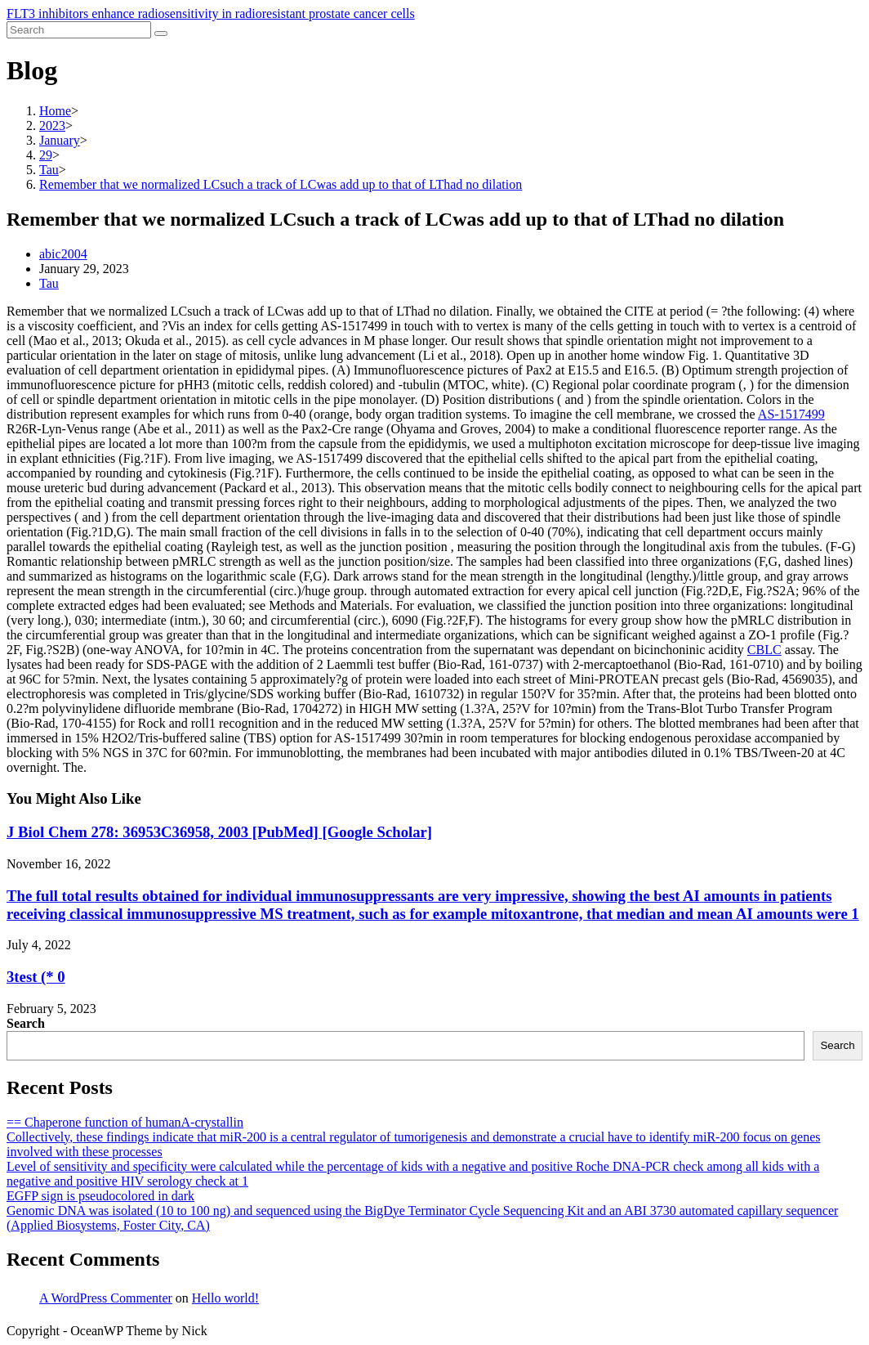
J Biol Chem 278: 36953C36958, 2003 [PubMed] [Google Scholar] (219, 832)
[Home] (55, 111)
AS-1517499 (791, 414)
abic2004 (63, 254)
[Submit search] (160, 33)
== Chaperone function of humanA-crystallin (125, 1122)
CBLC (764, 650)
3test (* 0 (36, 976)
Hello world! (225, 1298)
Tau (49, 283)
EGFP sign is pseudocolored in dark (100, 1196)
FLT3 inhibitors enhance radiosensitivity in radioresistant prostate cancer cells (211, 13)
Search (26, 1023)
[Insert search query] (79, 29)
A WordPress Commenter (105, 1298)
